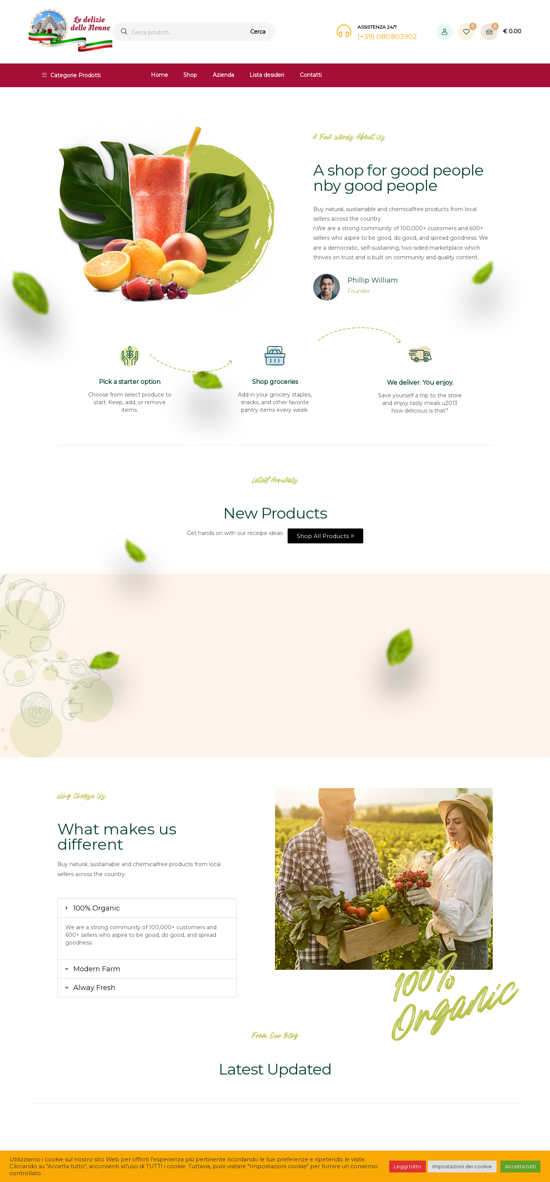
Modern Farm (96, 969)
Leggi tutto (407, 1166)
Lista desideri (266, 75)
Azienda (223, 75)
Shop (190, 75)
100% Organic (96, 908)
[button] (147, 908)
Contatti (311, 75)
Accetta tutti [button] (520, 1166)
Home (159, 75)
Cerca (257, 31)
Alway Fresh (94, 988)
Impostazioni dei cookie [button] (462, 1166)
